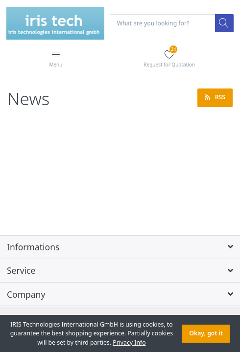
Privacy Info (129, 342)
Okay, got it (206, 333)
